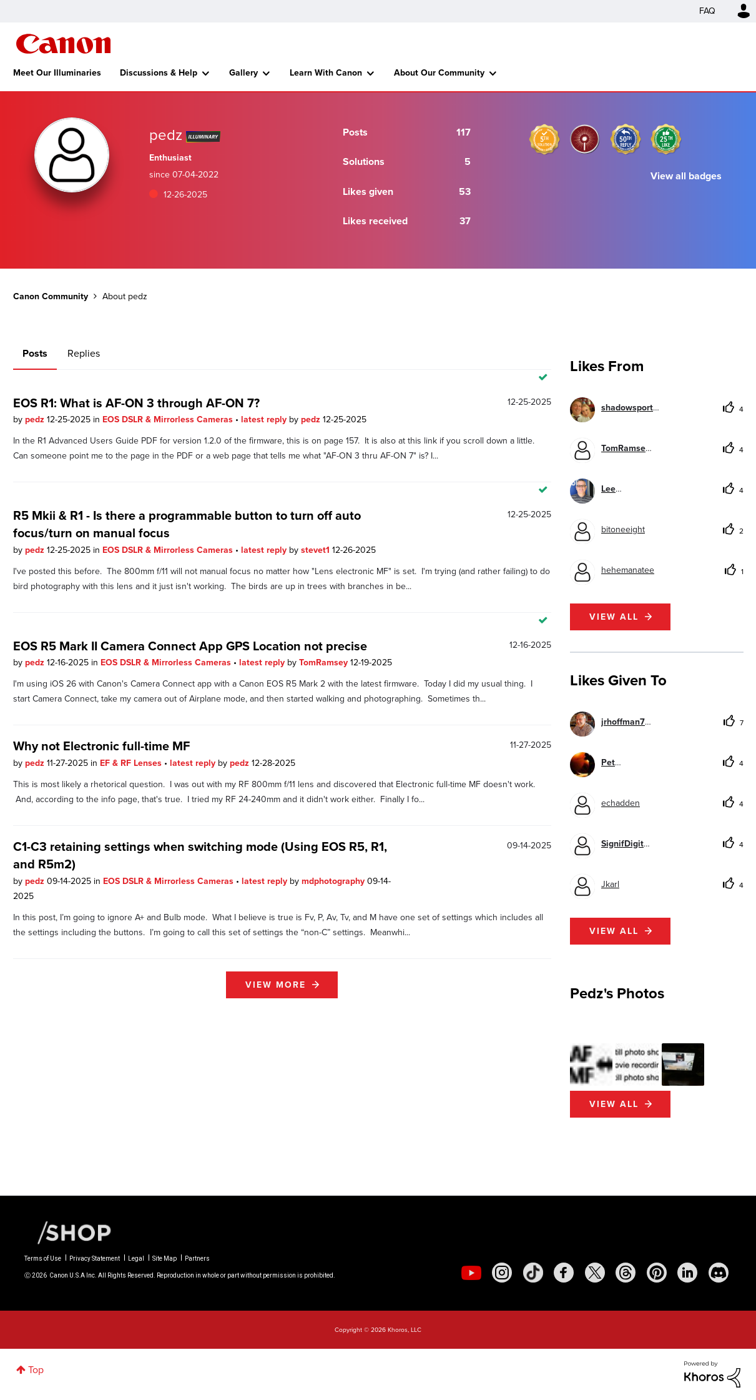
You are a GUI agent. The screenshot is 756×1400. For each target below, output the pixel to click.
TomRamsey (324, 662)
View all (614, 616)
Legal (136, 1258)
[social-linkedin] (687, 1273)
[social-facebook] (564, 1273)
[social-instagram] (502, 1273)
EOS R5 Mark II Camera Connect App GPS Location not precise (190, 646)
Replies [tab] (83, 353)
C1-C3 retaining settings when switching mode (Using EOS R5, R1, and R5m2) (200, 855)
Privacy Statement (94, 1258)
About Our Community (439, 72)
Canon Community (63, 43)
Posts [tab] (34, 353)
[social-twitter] (595, 1273)
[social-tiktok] (533, 1273)
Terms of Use (42, 1258)
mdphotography (334, 881)
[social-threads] (626, 1273)
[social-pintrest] (657, 1273)
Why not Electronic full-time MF (101, 746)
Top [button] (36, 1370)
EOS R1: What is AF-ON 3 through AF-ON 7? (136, 403)
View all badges (686, 176)
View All (614, 1104)
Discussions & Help (158, 72)
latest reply (265, 419)
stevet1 (316, 550)
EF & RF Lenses (132, 763)
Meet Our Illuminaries (57, 72)
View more (275, 984)
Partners (197, 1258)
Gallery (243, 72)
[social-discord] (719, 1273)
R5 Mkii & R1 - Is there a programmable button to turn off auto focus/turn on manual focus (187, 524)
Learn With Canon (326, 72)
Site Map (164, 1258)
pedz (36, 419)
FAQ (707, 10)
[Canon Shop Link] (68, 1232)
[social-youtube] (471, 1273)
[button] (591, 1064)
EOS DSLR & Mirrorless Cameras (168, 419)
